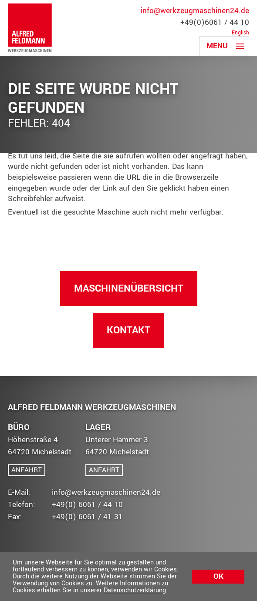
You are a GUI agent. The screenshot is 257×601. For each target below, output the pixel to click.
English (240, 33)
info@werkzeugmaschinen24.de (195, 11)
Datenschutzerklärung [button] (135, 590)
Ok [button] (218, 576)
